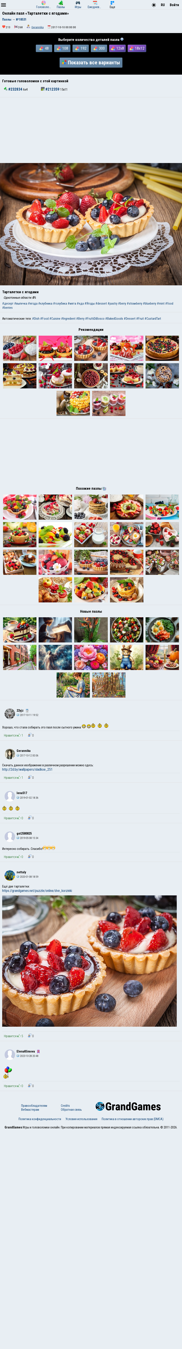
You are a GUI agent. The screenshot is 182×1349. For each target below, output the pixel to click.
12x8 (117, 48)
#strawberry (134, 303)
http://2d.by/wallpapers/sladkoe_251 (27, 987)
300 (99, 48)
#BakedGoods (114, 319)
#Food (44, 319)
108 (62, 48)
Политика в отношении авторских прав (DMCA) (132, 1336)
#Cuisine (54, 319)
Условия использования (81, 1336)
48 (44, 48)
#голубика (60, 303)
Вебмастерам (30, 1327)
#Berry (80, 319)
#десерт (8, 303)
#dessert (101, 303)
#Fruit (140, 319)
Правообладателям (34, 1323)
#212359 (50, 89)
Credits (65, 1323)
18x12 (136, 48)
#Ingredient (68, 319)
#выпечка (20, 303)
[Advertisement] (91, 130)
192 (80, 48)
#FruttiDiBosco (95, 319)
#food (169, 303)
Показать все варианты (91, 63)
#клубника (45, 303)
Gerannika (37, 27)
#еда (80, 303)
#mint (161, 303)
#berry (122, 303)
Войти (174, 5)
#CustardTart (152, 319)
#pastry (112, 303)
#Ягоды (89, 303)
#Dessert (130, 319)
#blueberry (149, 303)
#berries (7, 308)
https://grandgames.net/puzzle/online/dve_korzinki (37, 1108)
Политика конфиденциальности (40, 1336)
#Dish (35, 319)
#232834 (13, 89)
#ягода (33, 303)
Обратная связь (71, 1327)
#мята (72, 303)
